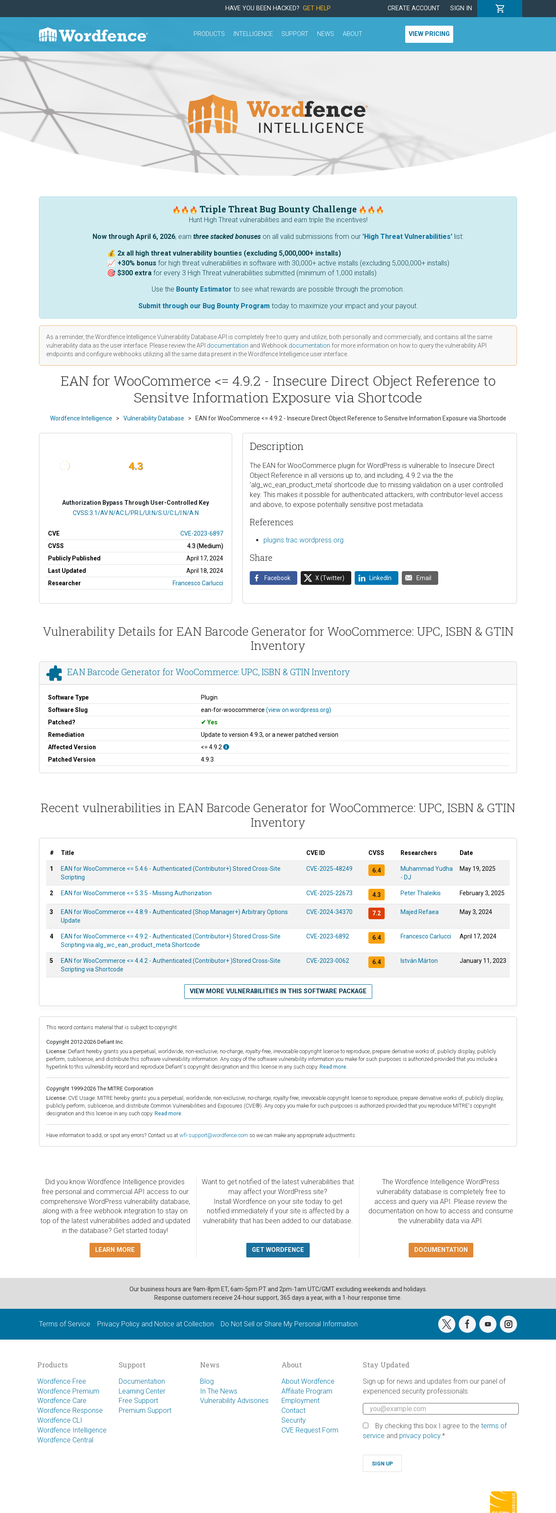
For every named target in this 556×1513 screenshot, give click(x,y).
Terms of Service (64, 1324)
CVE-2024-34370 (329, 911)
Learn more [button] (115, 1250)
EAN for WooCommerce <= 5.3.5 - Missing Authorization (136, 893)
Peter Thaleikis (421, 893)
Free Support (138, 1401)
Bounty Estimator (204, 289)
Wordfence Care (62, 1401)
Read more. (333, 1066)
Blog (207, 1381)
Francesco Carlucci (198, 583)
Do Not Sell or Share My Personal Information (289, 1324)
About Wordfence (308, 1381)
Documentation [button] (441, 1250)
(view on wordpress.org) (298, 709)
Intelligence (253, 34)
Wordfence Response (70, 1410)
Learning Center (142, 1391)
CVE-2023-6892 (327, 936)
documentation (227, 345)
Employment (300, 1401)
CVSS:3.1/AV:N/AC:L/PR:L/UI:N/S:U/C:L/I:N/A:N (136, 512)
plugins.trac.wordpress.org (303, 540)
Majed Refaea (420, 911)
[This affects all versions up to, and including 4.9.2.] (226, 747)
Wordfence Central (65, 1440)
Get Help (317, 8)
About (352, 34)
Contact (293, 1410)
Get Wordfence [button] (278, 1250)
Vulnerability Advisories (234, 1401)
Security (293, 1420)
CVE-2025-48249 (329, 868)
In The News (218, 1391)
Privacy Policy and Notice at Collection (155, 1324)
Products (209, 34)
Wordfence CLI (59, 1420)
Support (294, 34)
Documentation (142, 1381)
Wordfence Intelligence (72, 1430)
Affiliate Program (306, 1391)
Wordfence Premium (68, 1391)
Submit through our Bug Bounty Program (204, 306)
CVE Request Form (309, 1430)
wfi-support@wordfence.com (213, 1135)
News (325, 34)
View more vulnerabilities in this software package (278, 991)
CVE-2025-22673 (329, 893)
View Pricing (429, 34)
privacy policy (419, 1436)
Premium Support (145, 1410)
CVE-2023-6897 (201, 533)
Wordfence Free (61, 1381)
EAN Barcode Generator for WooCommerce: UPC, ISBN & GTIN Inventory (208, 671)
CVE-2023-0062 (327, 960)
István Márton (419, 960)
